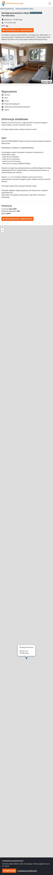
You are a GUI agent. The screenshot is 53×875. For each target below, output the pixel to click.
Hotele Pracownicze (7, 8)
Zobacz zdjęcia (46, 81)
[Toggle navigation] (49, 3)
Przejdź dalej (9, 870)
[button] (26, 658)
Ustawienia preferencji (27, 870)
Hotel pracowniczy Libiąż (24, 8)
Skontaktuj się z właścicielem (17, 30)
